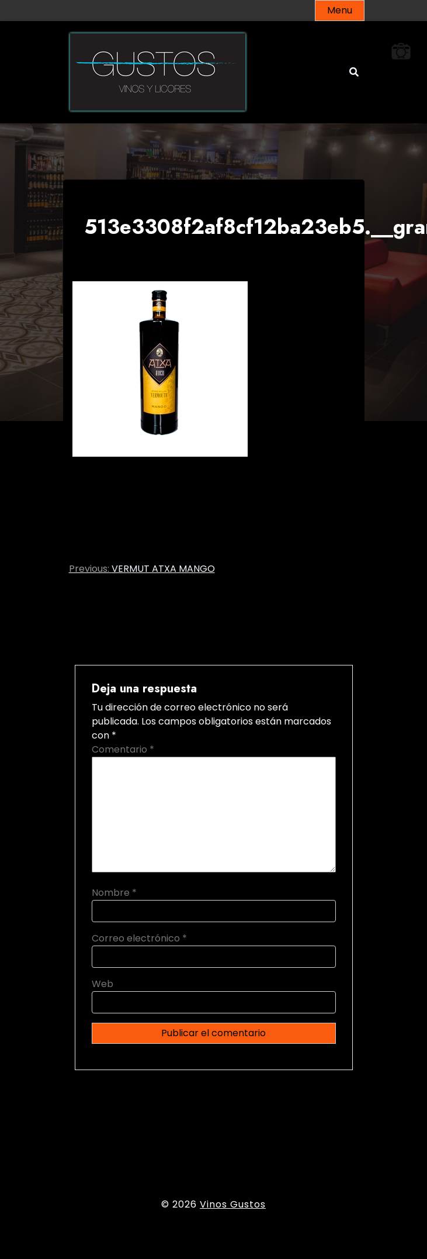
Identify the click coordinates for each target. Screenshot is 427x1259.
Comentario (123, 749)
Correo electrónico (139, 938)
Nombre (114, 892)
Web (102, 984)
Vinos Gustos (233, 1204)
